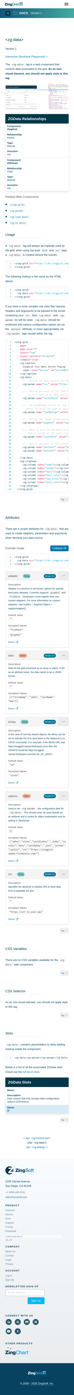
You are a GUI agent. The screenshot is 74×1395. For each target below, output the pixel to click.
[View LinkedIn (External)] (9, 1322)
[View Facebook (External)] (18, 1331)
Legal (8, 1259)
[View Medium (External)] (36, 1322)
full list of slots (31, 1072)
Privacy (9, 1264)
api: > (37, 1147)
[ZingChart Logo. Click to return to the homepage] (14, 4)
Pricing (9, 1227)
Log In (8, 1275)
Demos (9, 1214)
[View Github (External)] (27, 1322)
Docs (8, 1218)
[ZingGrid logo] (37, 1373)
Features (10, 1210)
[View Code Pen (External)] (18, 1322)
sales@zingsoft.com (16, 1197)
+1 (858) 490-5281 (15, 1192)
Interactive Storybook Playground (25, 56)
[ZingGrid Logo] (19, 1170)
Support (9, 1222)
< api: (37, 1138)
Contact (9, 1255)
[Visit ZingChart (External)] (17, 1354)
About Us (10, 1251)
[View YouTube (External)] (9, 1331)
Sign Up (9, 1279)
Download (10, 1231)
